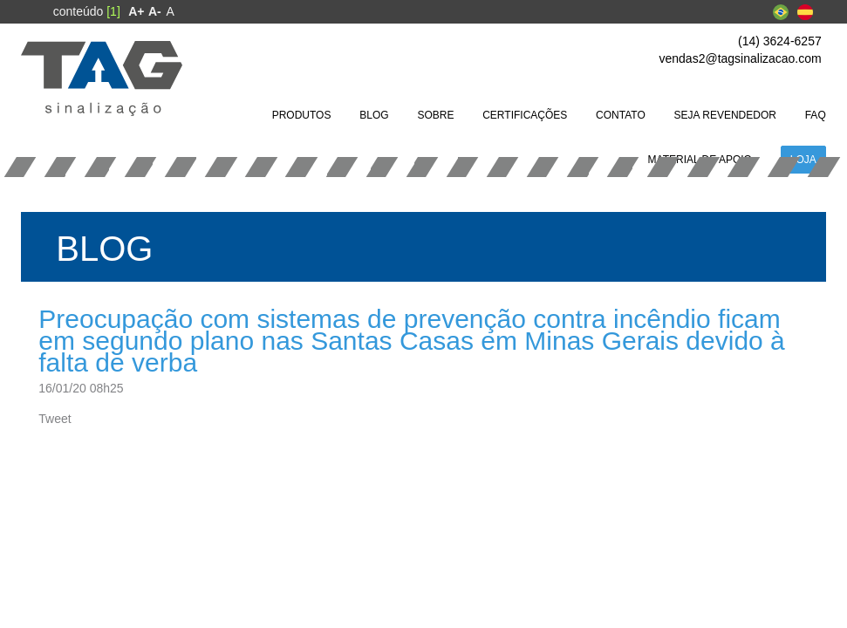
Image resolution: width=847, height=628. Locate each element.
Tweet (54, 419)
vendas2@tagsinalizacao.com (740, 58)
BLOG (373, 115)
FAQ (815, 115)
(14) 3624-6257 (780, 41)
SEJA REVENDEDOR (725, 115)
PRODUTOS (301, 115)
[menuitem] (136, 11)
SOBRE (435, 115)
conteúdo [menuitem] (86, 11)
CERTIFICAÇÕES (524, 115)
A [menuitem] (170, 11)
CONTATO (620, 115)
